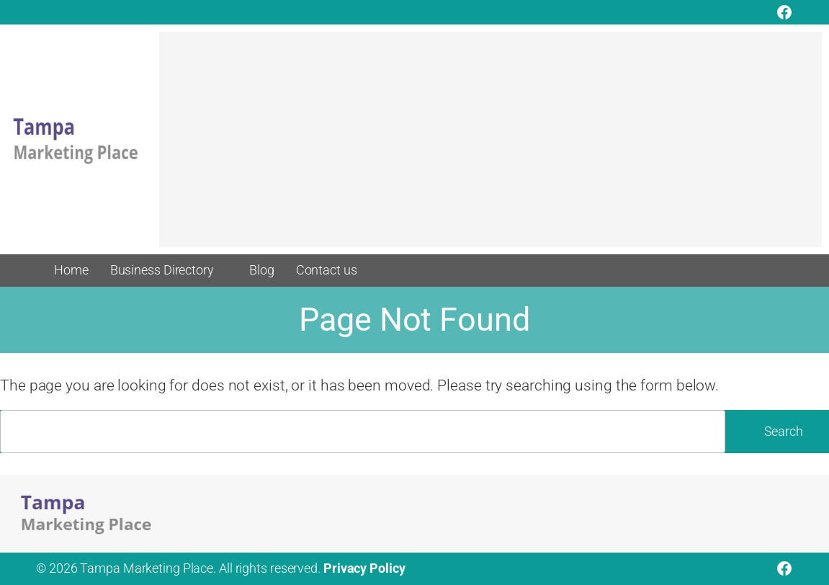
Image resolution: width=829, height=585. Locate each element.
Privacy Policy (364, 568)
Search (783, 431)
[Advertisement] (490, 146)
